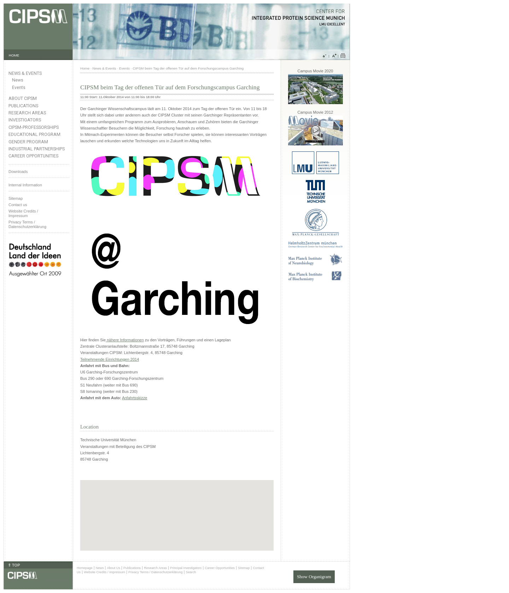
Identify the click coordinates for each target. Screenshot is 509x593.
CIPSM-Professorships (33, 127)
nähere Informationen (125, 340)
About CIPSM (22, 98)
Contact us (17, 205)
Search (191, 572)
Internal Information (25, 185)
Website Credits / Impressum (104, 572)
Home (84, 68)
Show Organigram (314, 576)
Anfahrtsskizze (134, 398)
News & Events (25, 73)
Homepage (85, 568)
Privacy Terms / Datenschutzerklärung (27, 224)
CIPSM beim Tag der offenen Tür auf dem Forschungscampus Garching (188, 68)
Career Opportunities (33, 155)
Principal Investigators (185, 568)
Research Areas (27, 112)
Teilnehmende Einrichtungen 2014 (109, 359)
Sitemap (15, 198)
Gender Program (28, 141)
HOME (14, 55)
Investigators (24, 119)
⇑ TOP (14, 565)
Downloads (18, 171)
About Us (113, 568)
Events (18, 87)
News (17, 80)
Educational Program (34, 134)
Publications (23, 105)
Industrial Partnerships (36, 148)
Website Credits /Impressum (23, 213)
